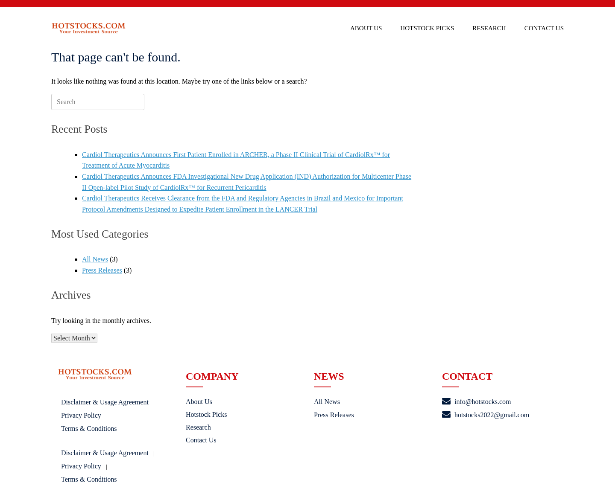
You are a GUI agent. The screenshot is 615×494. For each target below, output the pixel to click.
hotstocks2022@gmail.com (485, 414)
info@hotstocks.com (476, 401)
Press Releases (102, 270)
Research (489, 28)
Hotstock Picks (427, 28)
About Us (366, 28)
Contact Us (544, 28)
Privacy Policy (81, 415)
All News (95, 259)
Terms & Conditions (89, 428)
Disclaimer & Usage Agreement (105, 402)
